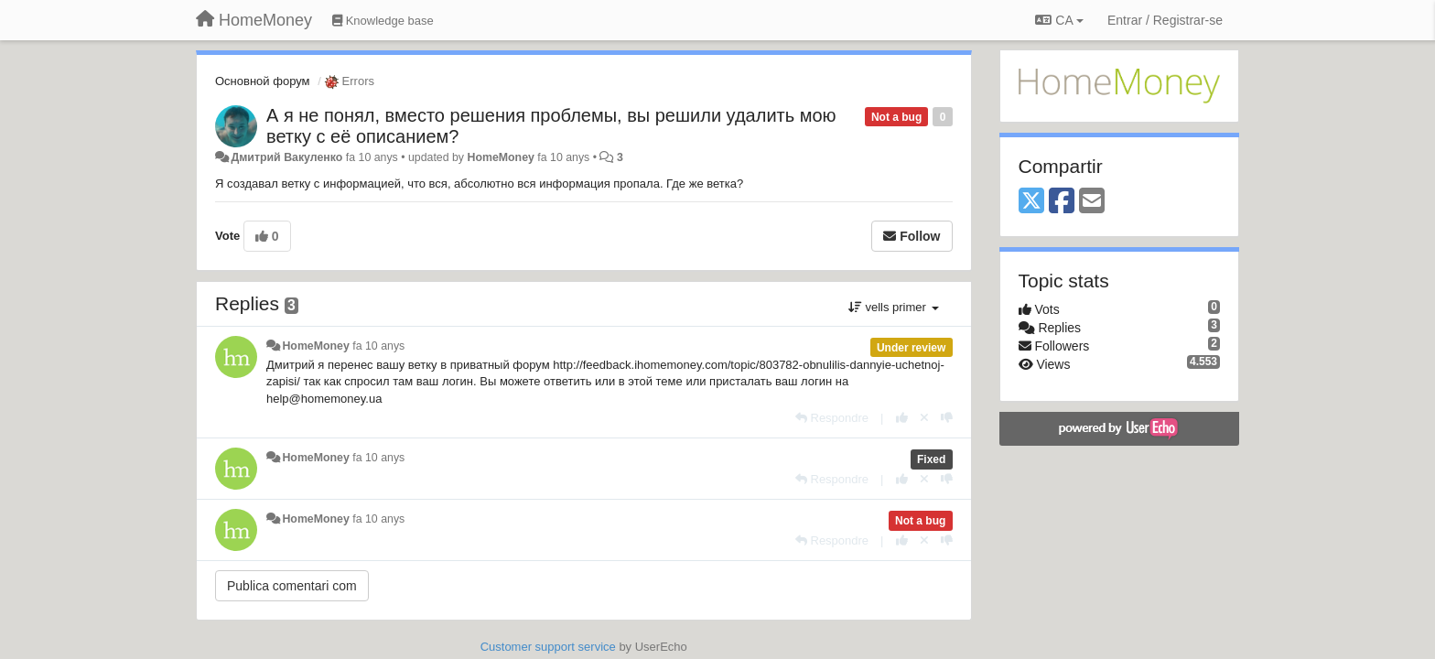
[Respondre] (832, 418)
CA (1059, 20)
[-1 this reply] (947, 418)
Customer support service (548, 647)
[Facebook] (1061, 202)
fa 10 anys (378, 346)
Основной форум (262, 81)
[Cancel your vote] (924, 418)
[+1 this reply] (902, 418)
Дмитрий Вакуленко (286, 157)
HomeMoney (500, 157)
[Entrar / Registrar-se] (1165, 20)
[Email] (1092, 202)
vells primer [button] (893, 307)
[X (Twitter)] (1031, 202)
